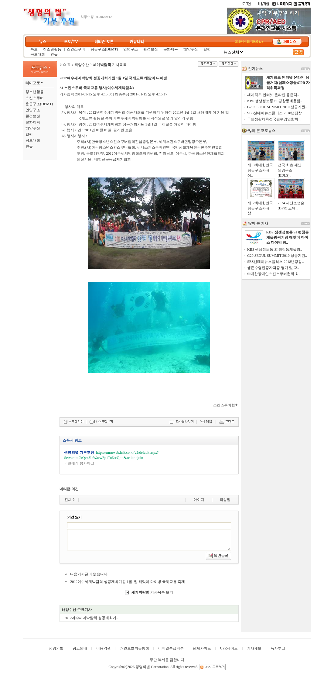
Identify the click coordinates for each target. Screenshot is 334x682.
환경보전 (150, 49)
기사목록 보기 (152, 592)
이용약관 (103, 648)
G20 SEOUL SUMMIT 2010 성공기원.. (277, 107)
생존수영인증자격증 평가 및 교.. (273, 268)
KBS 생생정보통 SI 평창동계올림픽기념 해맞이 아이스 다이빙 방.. (287, 237)
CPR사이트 (229, 648)
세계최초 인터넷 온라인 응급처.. (273, 95)
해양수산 (190, 49)
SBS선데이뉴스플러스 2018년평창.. (275, 113)
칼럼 (207, 49)
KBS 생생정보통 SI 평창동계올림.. (274, 101)
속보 (34, 49)
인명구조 (130, 49)
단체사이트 (202, 648)
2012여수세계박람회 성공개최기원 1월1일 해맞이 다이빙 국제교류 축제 (127, 582)
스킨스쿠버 (76, 49)
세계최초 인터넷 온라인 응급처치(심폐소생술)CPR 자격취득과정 (288, 82)
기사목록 (110, 65)
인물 (54, 54)
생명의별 (56, 648)
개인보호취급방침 (134, 648)
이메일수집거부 (171, 648)
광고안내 (80, 648)
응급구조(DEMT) (104, 49)
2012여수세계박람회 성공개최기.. (91, 618)
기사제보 (254, 648)
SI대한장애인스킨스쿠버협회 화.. (274, 274)
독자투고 (278, 648)
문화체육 (170, 49)
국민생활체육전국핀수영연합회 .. (274, 119)
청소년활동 (52, 49)
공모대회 (37, 54)
